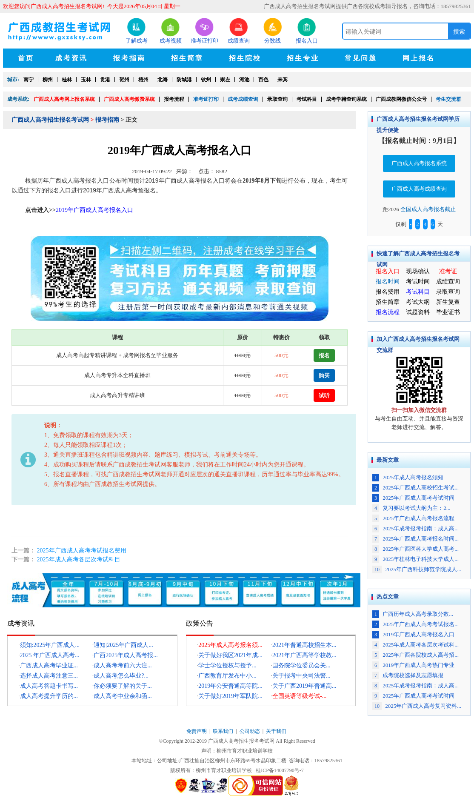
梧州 (143, 80)
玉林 (86, 80)
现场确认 (418, 271)
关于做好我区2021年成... (230, 655)
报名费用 (388, 292)
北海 (162, 80)
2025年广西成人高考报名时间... (415, 538)
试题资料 (418, 312)
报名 (324, 355)
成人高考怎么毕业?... (121, 675)
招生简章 (388, 302)
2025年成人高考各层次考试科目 (78, 559)
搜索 (459, 31)
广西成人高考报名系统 (419, 163)
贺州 (124, 80)
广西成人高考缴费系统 (129, 99)
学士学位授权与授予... (227, 665)
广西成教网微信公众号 (401, 99)
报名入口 (388, 271)
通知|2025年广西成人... (123, 645)
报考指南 (107, 120)
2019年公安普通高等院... (230, 686)
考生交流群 (448, 99)
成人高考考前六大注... (123, 665)
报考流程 (174, 99)
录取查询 (277, 99)
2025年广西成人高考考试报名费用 (81, 550)
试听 (324, 395)
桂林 (67, 80)
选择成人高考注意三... (49, 675)
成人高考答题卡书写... (49, 686)
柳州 (48, 80)
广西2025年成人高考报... (126, 655)
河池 (244, 80)
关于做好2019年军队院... (230, 696)
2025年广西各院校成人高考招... (415, 655)
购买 (324, 375)
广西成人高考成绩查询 (419, 189)
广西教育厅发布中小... (227, 675)
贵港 (105, 80)
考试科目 (307, 99)
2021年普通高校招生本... (304, 645)
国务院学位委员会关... (301, 665)
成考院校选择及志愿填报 (407, 675)
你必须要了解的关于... (123, 686)
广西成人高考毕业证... (49, 665)
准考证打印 (206, 99)
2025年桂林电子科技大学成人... (415, 559)
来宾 (282, 80)
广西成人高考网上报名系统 (64, 99)
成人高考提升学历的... (49, 696)
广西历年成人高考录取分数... (412, 614)
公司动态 (250, 731)
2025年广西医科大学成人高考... (415, 549)
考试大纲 (418, 302)
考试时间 (418, 281)
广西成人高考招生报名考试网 (50, 120)
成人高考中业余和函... (123, 696)
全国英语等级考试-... (299, 696)
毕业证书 (448, 312)
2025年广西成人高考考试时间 (413, 498)
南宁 (28, 80)
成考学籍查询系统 (346, 99)
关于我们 (276, 731)
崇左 (225, 80)
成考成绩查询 (243, 99)
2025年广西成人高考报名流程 (413, 518)
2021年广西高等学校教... (304, 655)
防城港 (184, 80)
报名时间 (388, 281)
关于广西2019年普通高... (304, 686)
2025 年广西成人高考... (50, 655)
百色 (263, 80)
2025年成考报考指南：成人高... (415, 528)
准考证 (448, 271)
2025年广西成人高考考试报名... (415, 624)
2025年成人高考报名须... (230, 645)
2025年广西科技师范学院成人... (416, 569)
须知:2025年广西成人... (50, 645)
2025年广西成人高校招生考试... (415, 487)
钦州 (206, 80)
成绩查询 (448, 281)
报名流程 (388, 312)
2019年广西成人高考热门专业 (413, 665)
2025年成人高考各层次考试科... (415, 644)
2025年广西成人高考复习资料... (416, 706)
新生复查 (448, 302)
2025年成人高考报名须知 (407, 477)
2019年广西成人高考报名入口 (413, 634)
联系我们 (223, 731)
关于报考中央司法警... (301, 675)
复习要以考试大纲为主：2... (411, 508)
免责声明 (196, 731)
